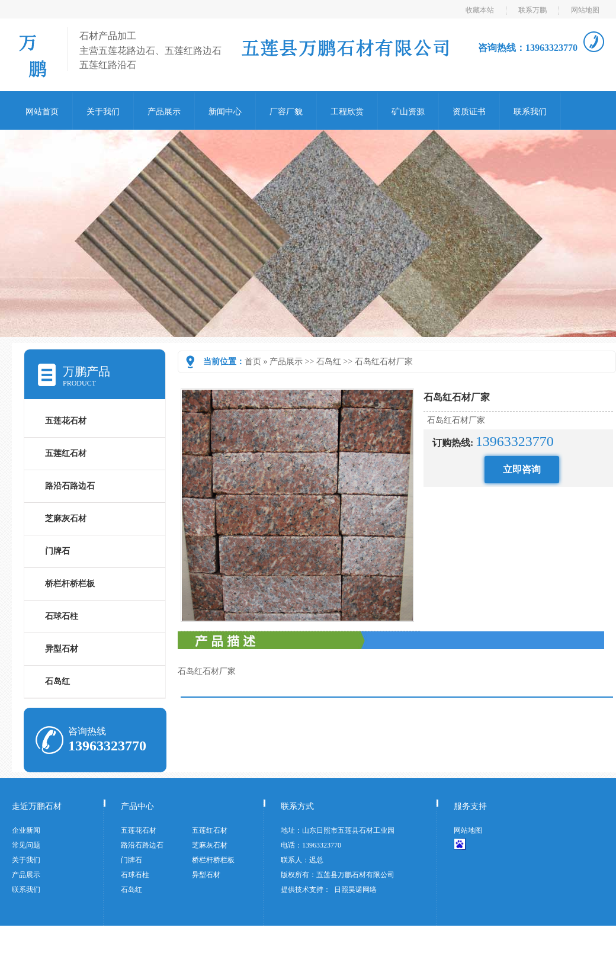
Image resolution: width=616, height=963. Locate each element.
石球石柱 (61, 616)
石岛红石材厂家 (384, 361)
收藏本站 (480, 10)
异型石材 (61, 648)
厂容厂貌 (286, 111)
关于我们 (103, 111)
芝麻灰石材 (65, 518)
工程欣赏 (347, 111)
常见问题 (26, 845)
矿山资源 (408, 111)
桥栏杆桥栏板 (70, 583)
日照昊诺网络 (355, 889)
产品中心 (137, 806)
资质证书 (469, 111)
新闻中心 (225, 111)
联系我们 (530, 111)
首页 (253, 361)
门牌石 (57, 551)
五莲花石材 (65, 420)
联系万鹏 (532, 10)
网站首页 (42, 111)
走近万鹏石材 (37, 806)
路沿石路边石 (70, 486)
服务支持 (470, 806)
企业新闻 (26, 830)
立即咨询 (522, 469)
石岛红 (328, 361)
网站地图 (585, 10)
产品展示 (164, 111)
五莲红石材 (65, 453)
